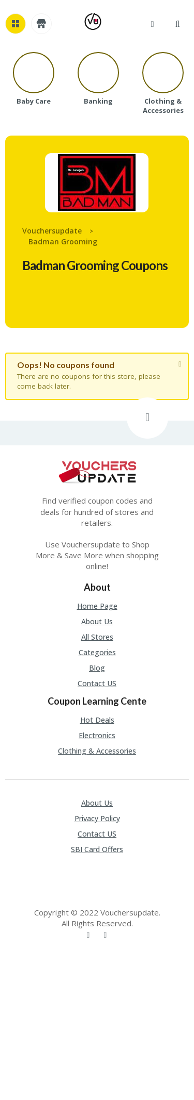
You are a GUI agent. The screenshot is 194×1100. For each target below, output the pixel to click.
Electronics (97, 735)
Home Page (97, 606)
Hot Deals (97, 720)
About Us (97, 621)
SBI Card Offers (97, 849)
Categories (97, 652)
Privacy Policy (97, 818)
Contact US (97, 683)
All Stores (97, 637)
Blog (97, 668)
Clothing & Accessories (97, 751)
